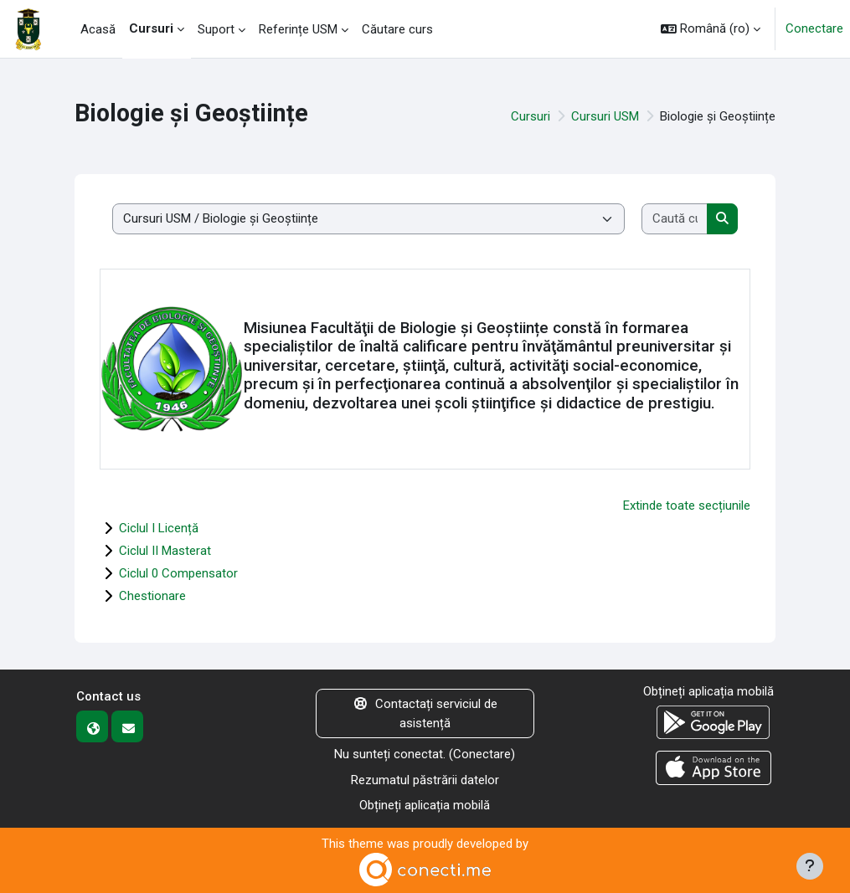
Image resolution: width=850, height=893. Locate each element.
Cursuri (530, 116)
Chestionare (152, 595)
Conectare (814, 28)
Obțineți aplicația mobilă (424, 805)
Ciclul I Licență (158, 528)
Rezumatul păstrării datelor (425, 780)
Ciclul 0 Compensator (178, 573)
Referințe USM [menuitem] (298, 29)
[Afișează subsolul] (809, 866)
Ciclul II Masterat (165, 550)
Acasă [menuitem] (98, 29)
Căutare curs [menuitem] (397, 29)
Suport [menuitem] (216, 29)
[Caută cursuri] (675, 218)
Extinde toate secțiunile (686, 505)
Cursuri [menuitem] (151, 28)
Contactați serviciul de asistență (425, 713)
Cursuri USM (605, 116)
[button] (710, 29)
